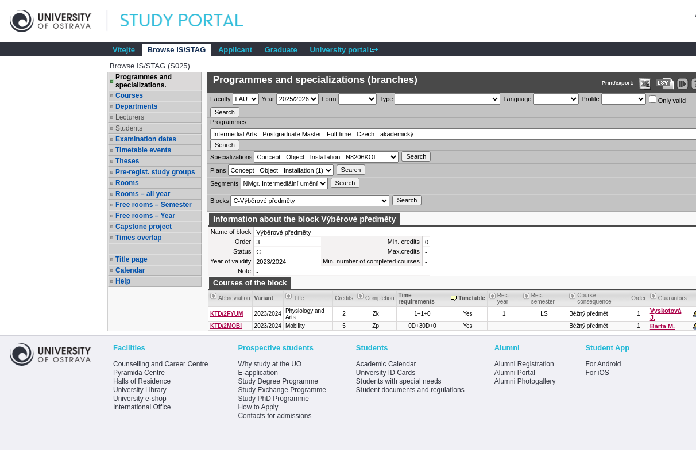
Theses (127, 161)
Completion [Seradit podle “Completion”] (380, 298)
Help (122, 281)
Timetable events (143, 150)
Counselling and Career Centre (160, 364)
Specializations (231, 157)
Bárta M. (662, 326)
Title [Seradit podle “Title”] (298, 298)
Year (268, 98)
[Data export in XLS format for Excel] (645, 84)
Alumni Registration (524, 364)
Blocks (219, 200)
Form (329, 98)
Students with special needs (399, 381)
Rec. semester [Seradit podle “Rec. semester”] (543, 298)
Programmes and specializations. (143, 81)
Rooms (127, 183)
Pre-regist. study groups (155, 172)
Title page (131, 259)
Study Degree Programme (278, 381)
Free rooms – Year (145, 216)
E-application (257, 373)
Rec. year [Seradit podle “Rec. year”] (503, 298)
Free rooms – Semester (153, 205)
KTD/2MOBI (226, 326)
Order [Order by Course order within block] (638, 298)
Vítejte (124, 49)
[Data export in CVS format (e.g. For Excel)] (665, 84)
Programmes (228, 121)
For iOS (597, 373)
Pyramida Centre (139, 373)
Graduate (281, 49)
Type (386, 98)
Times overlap (138, 237)
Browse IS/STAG (177, 49)
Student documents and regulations (410, 390)
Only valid (667, 99)
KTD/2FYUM (226, 314)
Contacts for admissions (274, 416)
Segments (224, 183)
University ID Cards (385, 373)
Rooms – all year (142, 194)
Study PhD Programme (273, 399)
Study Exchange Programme (282, 390)
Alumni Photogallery (525, 381)
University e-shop (140, 399)
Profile (591, 98)
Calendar (130, 270)
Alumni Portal (514, 373)
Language (517, 98)
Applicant (235, 49)
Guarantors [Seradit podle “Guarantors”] (672, 298)
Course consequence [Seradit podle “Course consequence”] (594, 298)
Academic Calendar (386, 364)
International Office (142, 407)
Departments (136, 106)
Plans (218, 170)
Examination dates (145, 139)
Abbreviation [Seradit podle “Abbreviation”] (234, 298)
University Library (140, 390)
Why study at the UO (269, 364)
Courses (129, 95)
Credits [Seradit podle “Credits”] (344, 298)
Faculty (220, 98)
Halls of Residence (142, 381)
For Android (603, 364)
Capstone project (143, 227)
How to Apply (258, 407)
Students (128, 128)
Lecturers (129, 117)
